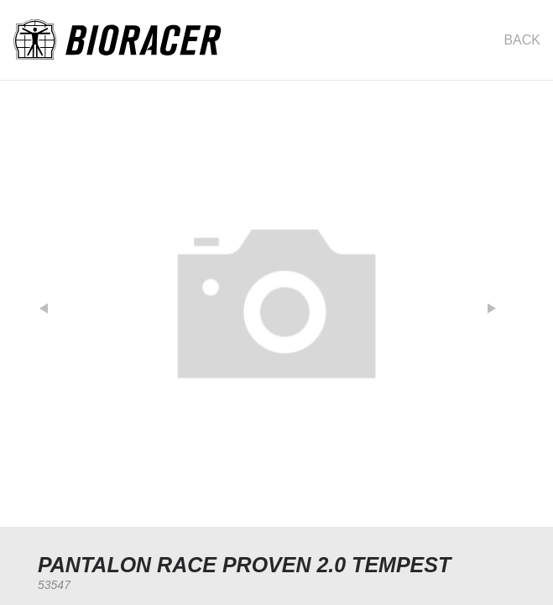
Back (521, 40)
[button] (52, 304)
